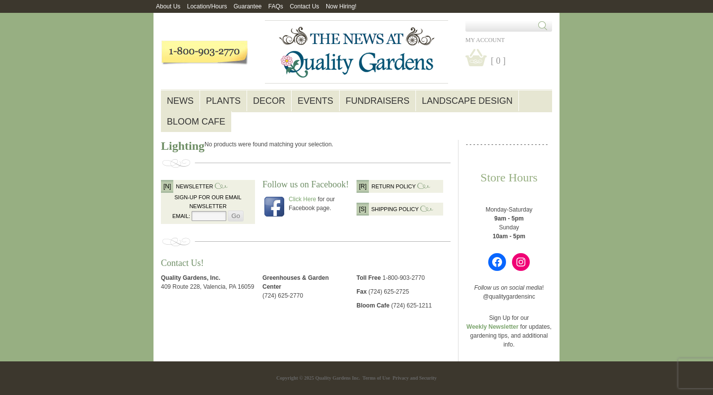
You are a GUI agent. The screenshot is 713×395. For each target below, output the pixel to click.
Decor (269, 101)
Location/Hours (207, 6)
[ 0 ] (498, 61)
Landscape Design (467, 101)
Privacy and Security (415, 378)
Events (315, 101)
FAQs (275, 6)
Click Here (302, 199)
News (180, 101)
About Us (168, 6)
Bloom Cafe (196, 122)
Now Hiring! (341, 6)
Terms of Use (376, 378)
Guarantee (248, 6)
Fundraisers (377, 101)
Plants (223, 101)
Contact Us (304, 6)
